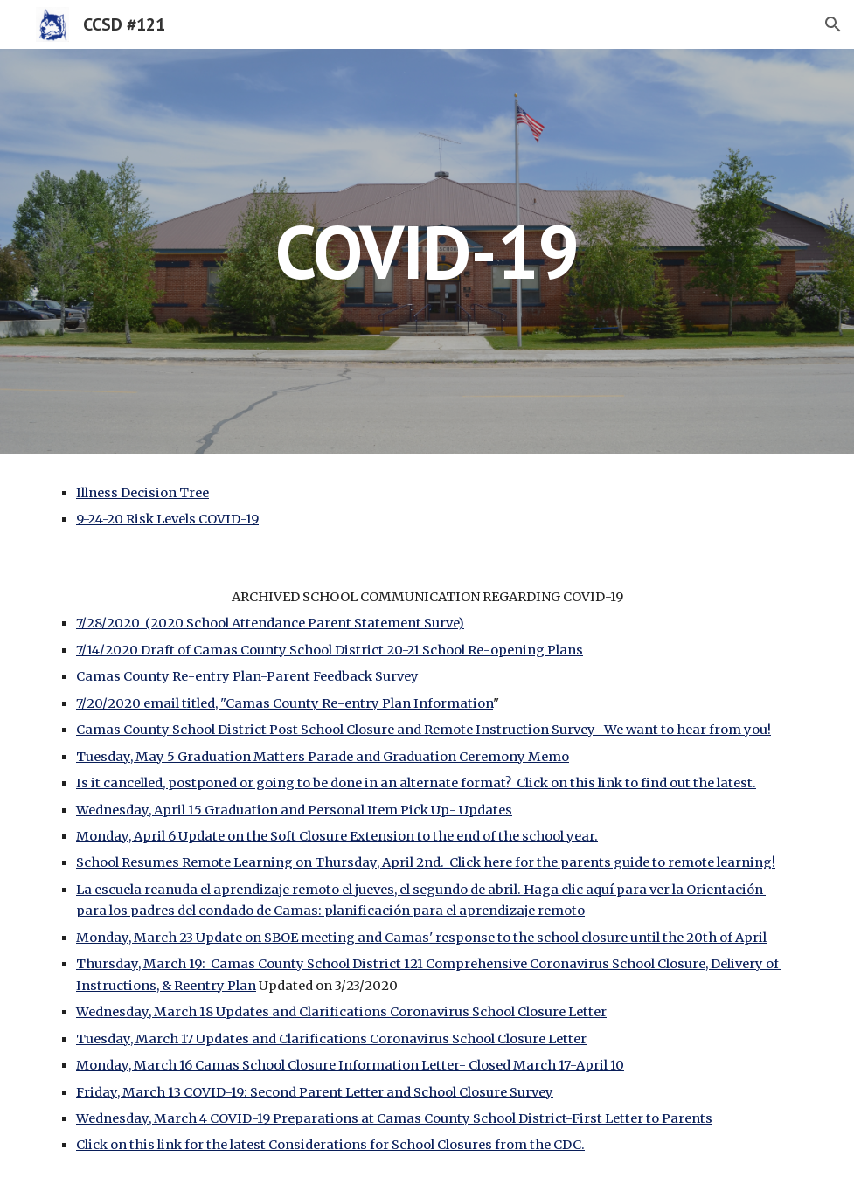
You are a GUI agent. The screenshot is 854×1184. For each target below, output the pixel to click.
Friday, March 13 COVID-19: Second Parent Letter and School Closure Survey (314, 1092)
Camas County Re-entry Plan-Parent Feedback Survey (247, 676)
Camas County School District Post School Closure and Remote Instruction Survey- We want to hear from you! (423, 729)
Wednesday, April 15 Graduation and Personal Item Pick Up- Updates (294, 810)
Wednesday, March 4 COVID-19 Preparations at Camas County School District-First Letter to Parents (394, 1118)
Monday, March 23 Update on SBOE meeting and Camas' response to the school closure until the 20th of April (421, 937)
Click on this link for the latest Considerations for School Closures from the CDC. (330, 1145)
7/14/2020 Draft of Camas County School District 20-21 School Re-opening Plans (329, 650)
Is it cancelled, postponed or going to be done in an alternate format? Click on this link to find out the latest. (416, 783)
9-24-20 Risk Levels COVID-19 (167, 519)
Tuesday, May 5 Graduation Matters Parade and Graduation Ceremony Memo (322, 757)
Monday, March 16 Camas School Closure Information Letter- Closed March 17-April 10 (350, 1065)
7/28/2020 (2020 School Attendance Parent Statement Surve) (270, 623)
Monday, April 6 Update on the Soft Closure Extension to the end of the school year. (337, 836)
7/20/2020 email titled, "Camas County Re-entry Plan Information (284, 703)
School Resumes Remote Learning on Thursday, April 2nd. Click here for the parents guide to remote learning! (425, 862)
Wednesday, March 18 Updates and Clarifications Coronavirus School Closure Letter (341, 1012)
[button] (833, 24)
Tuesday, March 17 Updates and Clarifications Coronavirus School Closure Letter (331, 1039)
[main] (427, 251)
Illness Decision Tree (142, 493)
